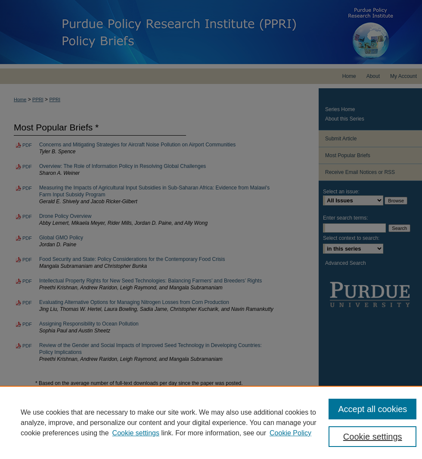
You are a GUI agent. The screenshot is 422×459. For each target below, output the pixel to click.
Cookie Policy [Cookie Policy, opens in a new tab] (290, 433)
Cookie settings (135, 433)
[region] (211, 422)
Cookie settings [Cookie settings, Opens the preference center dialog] (372, 436)
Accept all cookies (372, 409)
